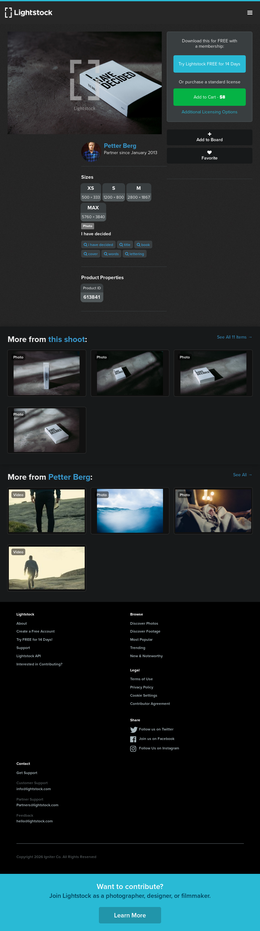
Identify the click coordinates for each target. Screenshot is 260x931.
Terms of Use (141, 679)
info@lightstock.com (33, 788)
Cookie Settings (143, 695)
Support (23, 647)
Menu (250, 13)
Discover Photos (144, 623)
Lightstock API (28, 655)
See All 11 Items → (234, 337)
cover (91, 253)
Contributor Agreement (150, 703)
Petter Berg (120, 145)
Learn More (130, 915)
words (111, 253)
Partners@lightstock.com (37, 805)
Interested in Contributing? (39, 664)
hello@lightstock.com (34, 821)
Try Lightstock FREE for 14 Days (209, 64)
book (143, 244)
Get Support (26, 772)
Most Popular (141, 639)
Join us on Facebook (156, 738)
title (124, 244)
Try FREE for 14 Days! (34, 639)
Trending (137, 647)
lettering (134, 253)
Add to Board (209, 137)
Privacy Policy (141, 687)
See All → (242, 475)
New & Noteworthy (146, 655)
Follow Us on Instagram (159, 748)
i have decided (98, 244)
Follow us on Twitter (156, 729)
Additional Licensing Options (210, 112)
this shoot (66, 339)
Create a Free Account (35, 631)
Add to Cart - (209, 97)
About (21, 623)
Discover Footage (145, 631)
